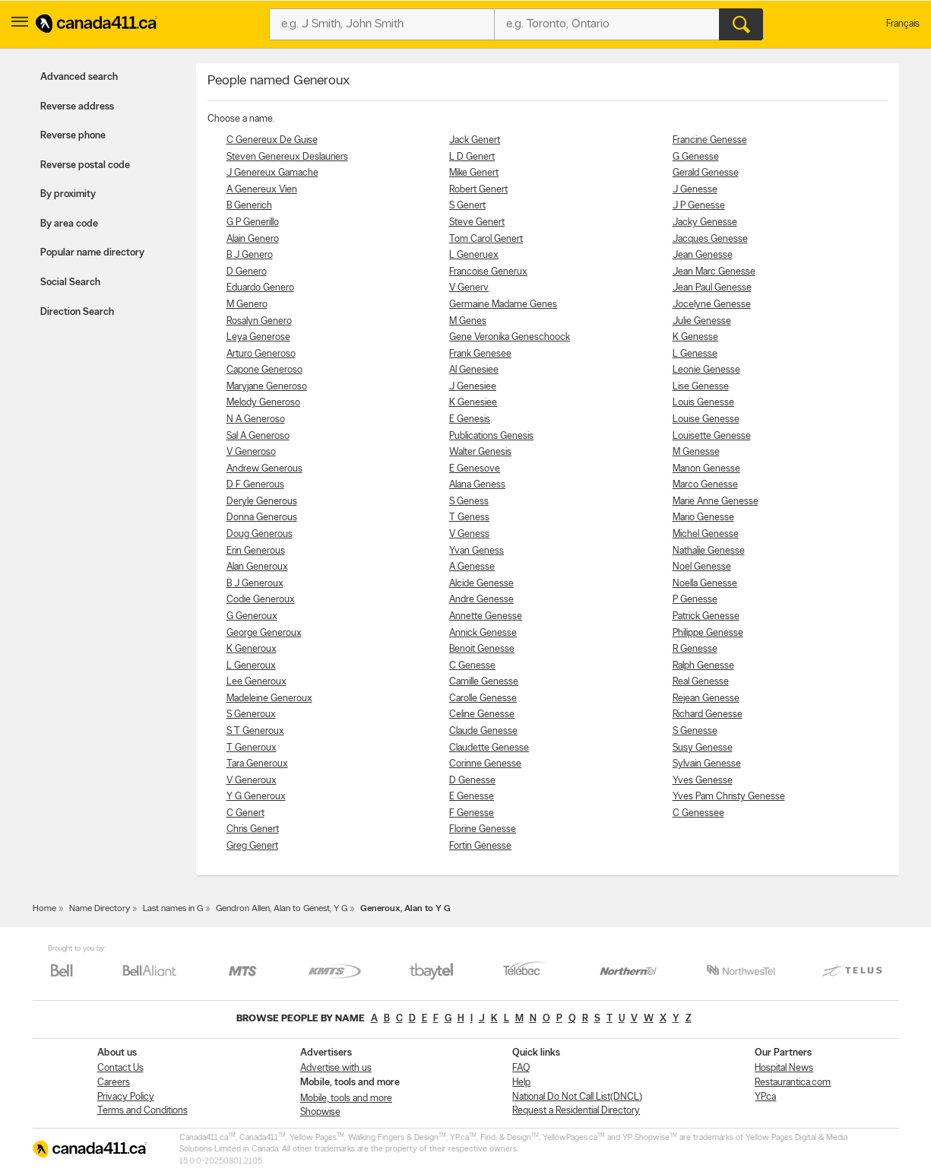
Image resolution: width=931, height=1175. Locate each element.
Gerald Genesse (706, 173)
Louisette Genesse (712, 436)
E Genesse (471, 797)
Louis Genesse (703, 403)
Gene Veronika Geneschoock (509, 337)
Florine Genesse (482, 829)
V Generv (469, 288)
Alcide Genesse (481, 584)
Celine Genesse (482, 714)
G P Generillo (252, 222)
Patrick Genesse (706, 616)
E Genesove (474, 469)
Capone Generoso (264, 370)
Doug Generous (259, 534)
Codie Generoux (260, 600)
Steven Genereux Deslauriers (287, 157)
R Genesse (695, 649)
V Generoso (251, 452)
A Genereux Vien (261, 190)
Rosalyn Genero (259, 321)
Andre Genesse (481, 600)
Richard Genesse (708, 714)
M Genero (247, 305)
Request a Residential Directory (576, 1111)
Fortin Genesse (480, 846)
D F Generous (255, 485)
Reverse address (77, 107)
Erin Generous (255, 551)
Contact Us (120, 1068)
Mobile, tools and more (346, 1099)
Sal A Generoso (258, 436)
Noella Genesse (705, 584)
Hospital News (784, 1068)
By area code (69, 224)
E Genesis (469, 419)
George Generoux (264, 633)
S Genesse (695, 731)
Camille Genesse (483, 682)
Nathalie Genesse (709, 551)
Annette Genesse (485, 616)
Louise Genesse (706, 419)
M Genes (467, 321)
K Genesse (695, 337)
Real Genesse (701, 682)
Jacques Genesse (710, 239)
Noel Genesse (702, 567)
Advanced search (79, 77)
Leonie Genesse (706, 370)
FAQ (521, 1068)
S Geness (469, 502)
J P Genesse (699, 206)
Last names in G (173, 908)
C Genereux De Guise (272, 140)
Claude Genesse (483, 731)
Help (521, 1083)
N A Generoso (255, 419)
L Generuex (474, 255)
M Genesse (696, 452)
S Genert (467, 206)
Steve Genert (477, 222)
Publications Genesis (491, 436)
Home (44, 908)
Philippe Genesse (708, 633)
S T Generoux (255, 731)
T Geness (469, 517)
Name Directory (99, 908)
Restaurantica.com (793, 1083)
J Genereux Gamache (272, 173)
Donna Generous (261, 517)
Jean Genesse (703, 255)
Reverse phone (73, 136)
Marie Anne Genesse (715, 502)
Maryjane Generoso (266, 387)
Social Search (70, 282)
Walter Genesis (480, 452)
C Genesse (472, 666)
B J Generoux (254, 584)
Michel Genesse (706, 534)
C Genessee (698, 813)
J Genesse (695, 190)
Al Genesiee (474, 370)
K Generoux (251, 649)
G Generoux (251, 616)
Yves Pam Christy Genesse (729, 797)
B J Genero (249, 255)
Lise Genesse (701, 387)
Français (903, 24)
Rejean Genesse (706, 698)
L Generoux (251, 666)
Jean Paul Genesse (712, 288)
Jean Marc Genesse (714, 272)
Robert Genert (478, 190)
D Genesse (472, 781)
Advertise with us (336, 1068)
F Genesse (471, 813)
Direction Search (77, 312)
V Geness (469, 534)
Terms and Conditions (142, 1111)
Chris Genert (252, 829)
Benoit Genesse (482, 649)
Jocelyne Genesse (712, 305)
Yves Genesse (703, 781)
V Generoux (251, 781)
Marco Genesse (705, 485)
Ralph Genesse (703, 666)
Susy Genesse (703, 748)
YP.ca (765, 1097)
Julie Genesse (702, 321)
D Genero (246, 272)
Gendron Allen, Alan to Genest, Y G (281, 908)
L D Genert (472, 157)
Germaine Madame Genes (503, 305)
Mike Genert (474, 173)
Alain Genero (252, 239)
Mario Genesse (703, 517)
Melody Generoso (263, 403)
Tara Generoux (257, 764)
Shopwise (320, 1112)
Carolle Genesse (483, 698)
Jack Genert (474, 140)
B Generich (249, 206)
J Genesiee (472, 387)
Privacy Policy (125, 1097)
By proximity (68, 194)
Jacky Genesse (705, 222)
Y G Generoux (256, 797)
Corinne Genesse (485, 764)
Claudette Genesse (489, 748)
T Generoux (251, 748)
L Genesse (695, 354)
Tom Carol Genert (486, 239)
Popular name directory (92, 253)
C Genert (245, 813)
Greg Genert (252, 846)
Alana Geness (477, 485)
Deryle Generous (261, 502)
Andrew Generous (264, 469)
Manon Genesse (706, 469)
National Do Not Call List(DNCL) (577, 1097)
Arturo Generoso (261, 354)
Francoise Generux (488, 272)
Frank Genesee (480, 354)
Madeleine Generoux (269, 698)
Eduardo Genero (260, 288)
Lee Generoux (256, 682)
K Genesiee (473, 403)
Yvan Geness (476, 551)
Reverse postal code (85, 165)
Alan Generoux (257, 567)
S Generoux (251, 714)
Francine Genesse (710, 140)
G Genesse (696, 157)
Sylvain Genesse (707, 764)
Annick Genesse (483, 633)
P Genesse (695, 600)
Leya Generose (258, 337)
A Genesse (472, 567)
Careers (113, 1083)
